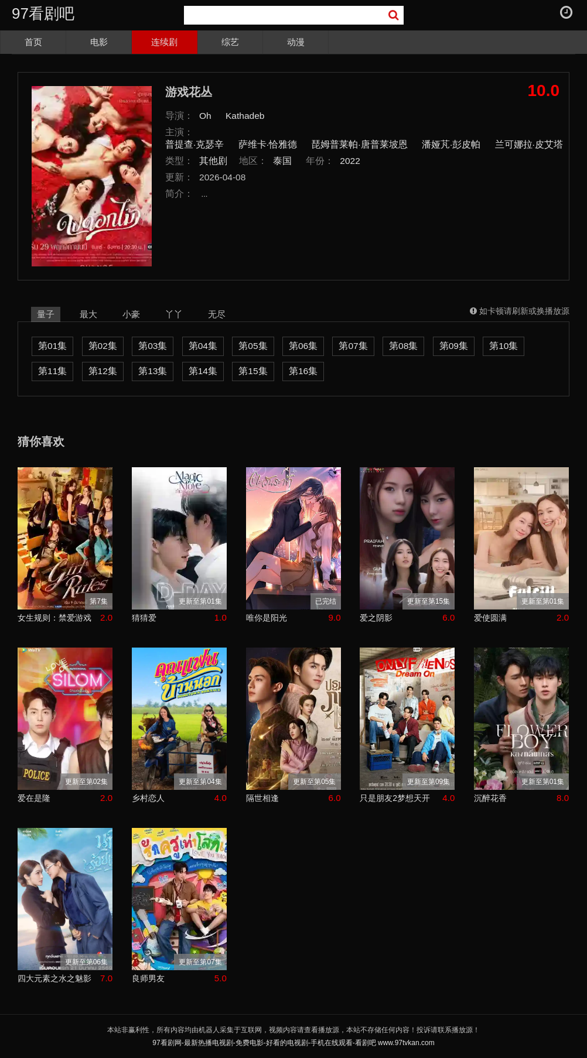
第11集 (52, 371)
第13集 (152, 371)
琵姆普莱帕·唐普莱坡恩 (359, 144)
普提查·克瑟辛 (194, 144)
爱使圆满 (490, 617)
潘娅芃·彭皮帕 (451, 144)
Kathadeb (245, 116)
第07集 (353, 346)
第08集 (403, 346)
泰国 (282, 161)
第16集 (303, 371)
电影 (99, 42)
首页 (33, 42)
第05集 (252, 346)
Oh (205, 116)
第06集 (303, 346)
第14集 (203, 371)
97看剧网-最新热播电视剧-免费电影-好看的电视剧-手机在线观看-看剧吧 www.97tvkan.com (293, 1043)
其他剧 (213, 161)
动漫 (296, 42)
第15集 (252, 371)
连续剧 (164, 42)
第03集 (152, 346)
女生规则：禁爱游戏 (54, 617)
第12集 (102, 371)
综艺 (230, 42)
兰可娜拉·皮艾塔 (529, 144)
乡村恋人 (148, 798)
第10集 (503, 346)
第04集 (203, 346)
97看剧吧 (43, 13)
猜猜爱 (144, 617)
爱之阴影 (376, 617)
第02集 (102, 346)
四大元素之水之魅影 (54, 978)
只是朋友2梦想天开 (395, 798)
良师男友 (148, 978)
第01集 (52, 346)
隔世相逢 (262, 798)
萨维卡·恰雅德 (267, 144)
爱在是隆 (34, 798)
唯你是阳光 (266, 617)
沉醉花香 (490, 798)
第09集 (453, 346)
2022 (350, 161)
